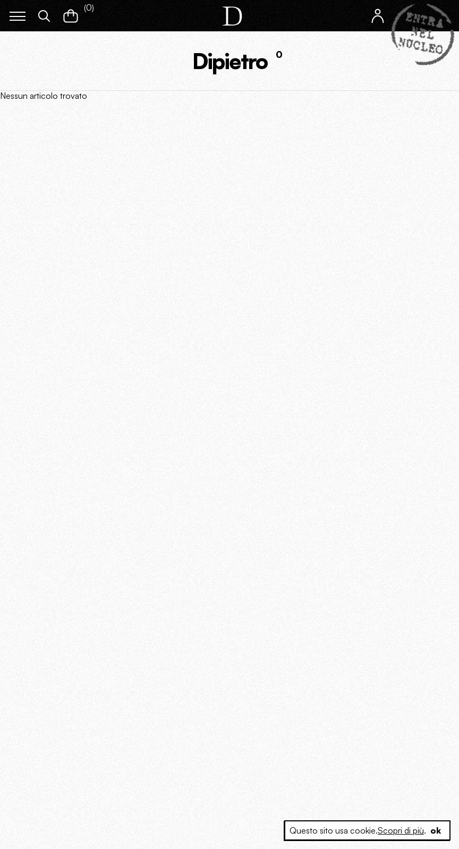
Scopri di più (401, 830)
